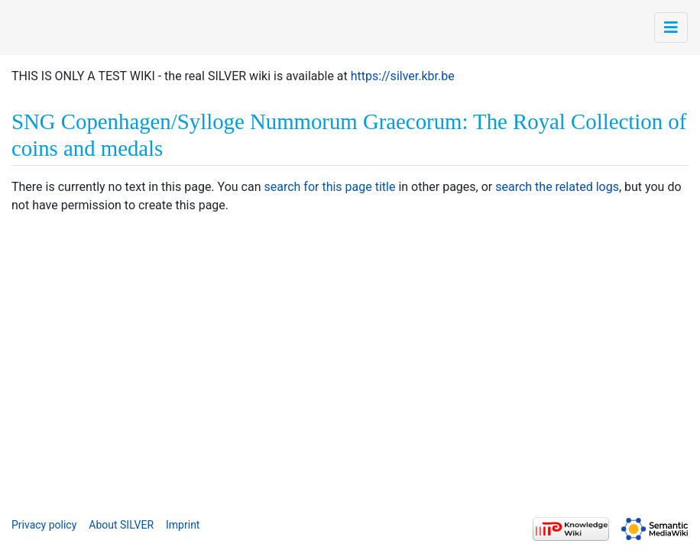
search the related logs (557, 187)
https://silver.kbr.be (403, 76)
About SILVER (121, 525)
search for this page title (329, 187)
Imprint (182, 525)
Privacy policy (43, 525)
